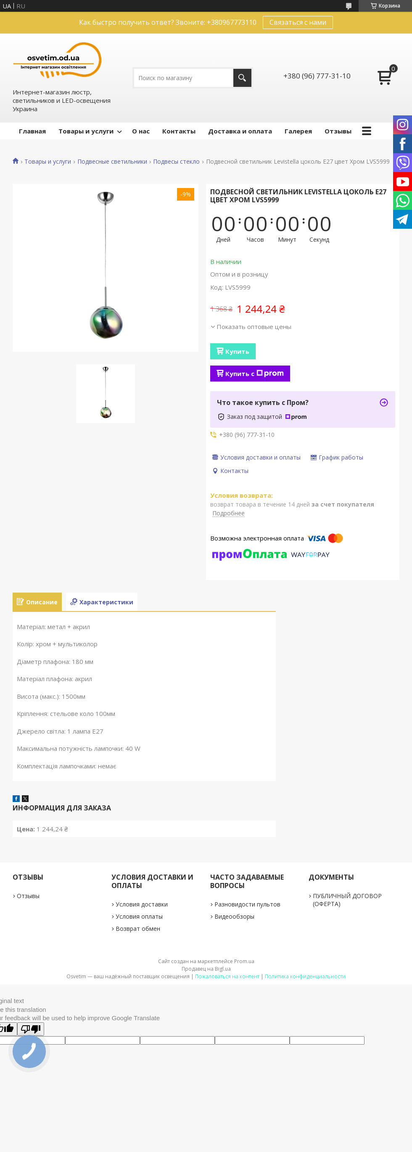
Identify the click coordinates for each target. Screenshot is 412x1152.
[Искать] (242, 78)
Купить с (254, 373)
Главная (32, 131)
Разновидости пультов (247, 904)
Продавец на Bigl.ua (206, 968)
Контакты (178, 131)
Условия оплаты (139, 916)
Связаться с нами (297, 22)
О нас (141, 131)
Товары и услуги (86, 131)
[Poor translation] (30, 1029)
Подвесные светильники (112, 161)
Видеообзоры (234, 916)
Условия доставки (142, 904)
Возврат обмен (138, 929)
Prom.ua (244, 961)
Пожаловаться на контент (227, 976)
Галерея (298, 131)
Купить (237, 351)
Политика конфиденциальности (305, 976)
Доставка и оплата (240, 131)
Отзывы (338, 131)
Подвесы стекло (176, 161)
